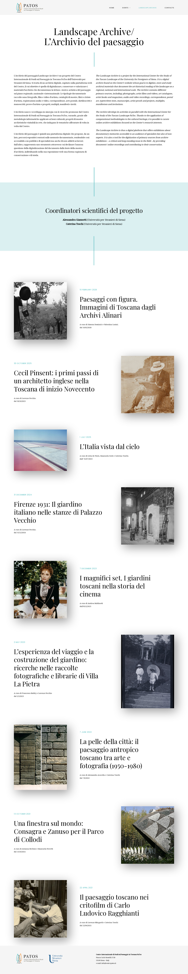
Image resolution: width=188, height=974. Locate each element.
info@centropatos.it (108, 963)
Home (111, 8)
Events (125, 8)
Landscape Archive (147, 8)
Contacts (169, 8)
